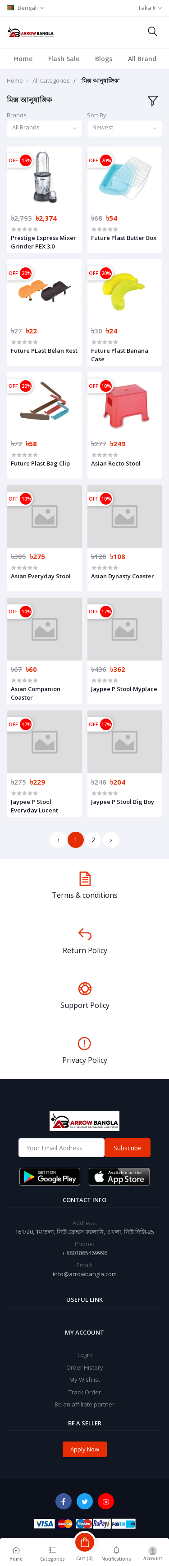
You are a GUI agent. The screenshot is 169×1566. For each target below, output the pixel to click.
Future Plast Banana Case (119, 354)
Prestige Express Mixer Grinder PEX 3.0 (43, 242)
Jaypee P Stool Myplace (124, 689)
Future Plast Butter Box (123, 238)
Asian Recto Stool (116, 463)
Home (23, 58)
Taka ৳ (146, 8)
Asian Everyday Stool (41, 576)
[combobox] (44, 129)
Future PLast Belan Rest (44, 350)
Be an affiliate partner (84, 1404)
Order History (84, 1367)
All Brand (142, 58)
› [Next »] (111, 839)
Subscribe (128, 1148)
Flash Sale (63, 58)
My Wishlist (84, 1379)
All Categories (51, 80)
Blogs (103, 58)
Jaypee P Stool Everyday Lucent (34, 806)
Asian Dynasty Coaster (122, 576)
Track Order (85, 1392)
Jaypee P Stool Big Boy (122, 802)
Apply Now (84, 1449)
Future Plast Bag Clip (40, 463)
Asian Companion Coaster (35, 693)
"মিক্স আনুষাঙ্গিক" (100, 80)
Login (85, 1355)
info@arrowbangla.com (85, 1274)
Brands (17, 115)
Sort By (96, 115)
